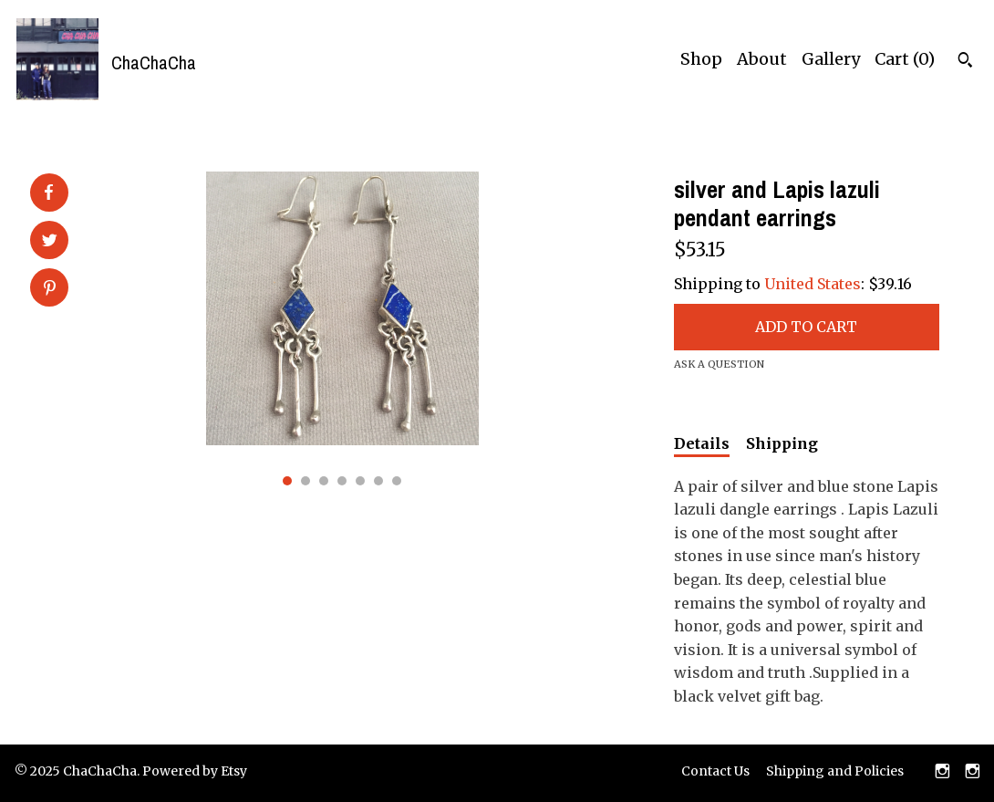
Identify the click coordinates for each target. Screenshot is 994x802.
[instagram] (942, 773)
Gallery (831, 58)
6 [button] (378, 480)
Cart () (905, 58)
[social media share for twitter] (49, 242)
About (762, 58)
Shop (701, 58)
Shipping (782, 443)
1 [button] (287, 480)
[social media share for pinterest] (49, 289)
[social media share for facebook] (48, 192)
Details (702, 443)
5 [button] (360, 480)
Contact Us (715, 771)
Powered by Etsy (194, 771)
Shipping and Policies (835, 771)
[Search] (965, 62)
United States (812, 284)
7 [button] (396, 480)
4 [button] (342, 480)
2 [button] (305, 480)
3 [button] (323, 480)
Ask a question (719, 364)
